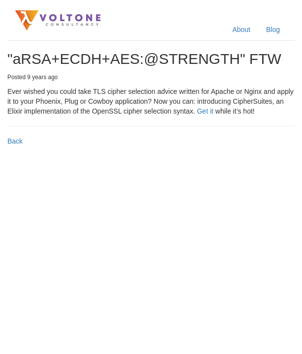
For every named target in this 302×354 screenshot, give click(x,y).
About (241, 29)
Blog (273, 29)
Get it (205, 111)
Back (15, 141)
